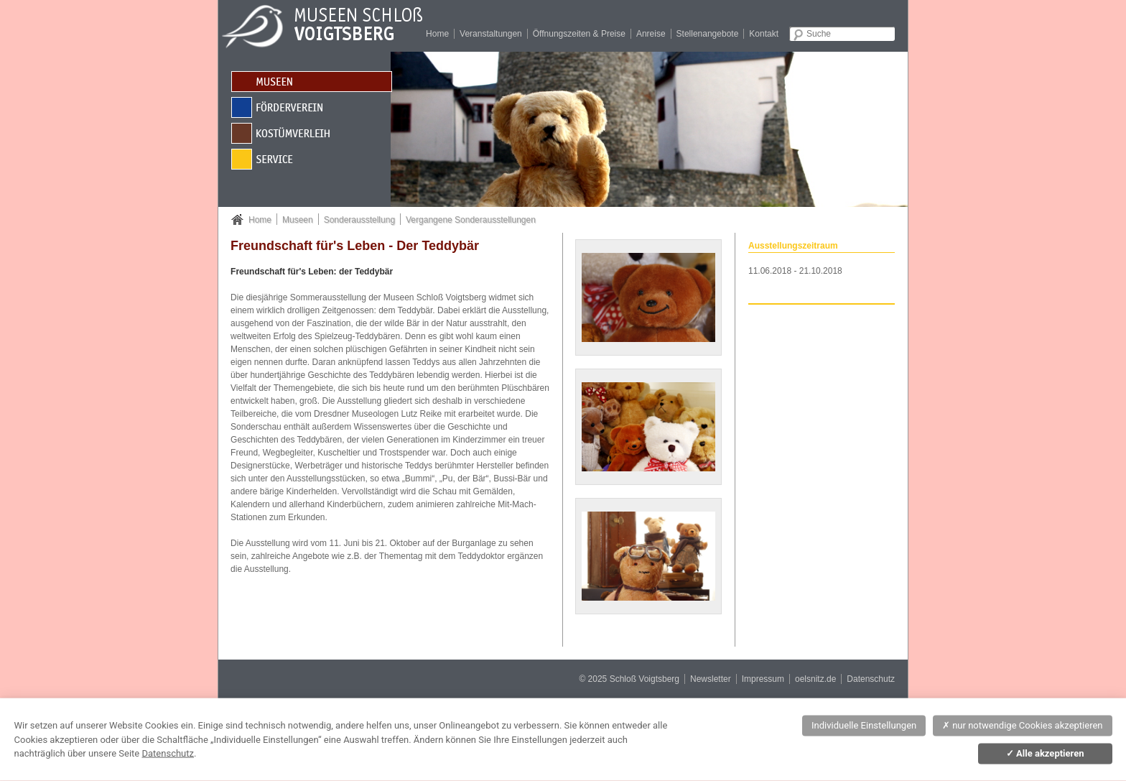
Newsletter (710, 679)
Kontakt (763, 34)
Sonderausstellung (359, 220)
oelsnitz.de (815, 679)
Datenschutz (871, 679)
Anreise (651, 34)
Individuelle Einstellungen (863, 725)
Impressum (763, 679)
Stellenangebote (707, 34)
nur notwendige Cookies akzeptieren (1022, 725)
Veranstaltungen (491, 34)
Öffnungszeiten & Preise (579, 34)
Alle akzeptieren (1045, 753)
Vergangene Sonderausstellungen (471, 220)
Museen (297, 220)
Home (437, 34)
